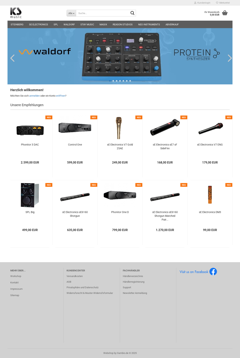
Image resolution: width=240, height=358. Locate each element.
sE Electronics (38, 24)
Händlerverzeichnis (133, 276)
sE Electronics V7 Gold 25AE (120, 146)
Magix (103, 24)
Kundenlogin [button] (202, 3)
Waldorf (69, 24)
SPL (56, 24)
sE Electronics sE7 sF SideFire (165, 146)
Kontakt (14, 282)
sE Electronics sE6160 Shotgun (75, 214)
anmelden (34, 95)
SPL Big (30, 212)
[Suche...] (71, 13)
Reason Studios (123, 24)
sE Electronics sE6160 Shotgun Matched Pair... (165, 216)
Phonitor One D (120, 212)
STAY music (87, 24)
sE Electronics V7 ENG (210, 144)
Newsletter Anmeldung (135, 293)
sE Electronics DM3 (210, 212)
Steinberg (17, 24)
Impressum (16, 288)
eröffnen (60, 95)
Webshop (108, 353)
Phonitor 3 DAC (30, 144)
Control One (75, 144)
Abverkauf (172, 24)
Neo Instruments (149, 24)
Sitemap (14, 295)
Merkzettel (223, 3)
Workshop (15, 276)
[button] (11, 58)
